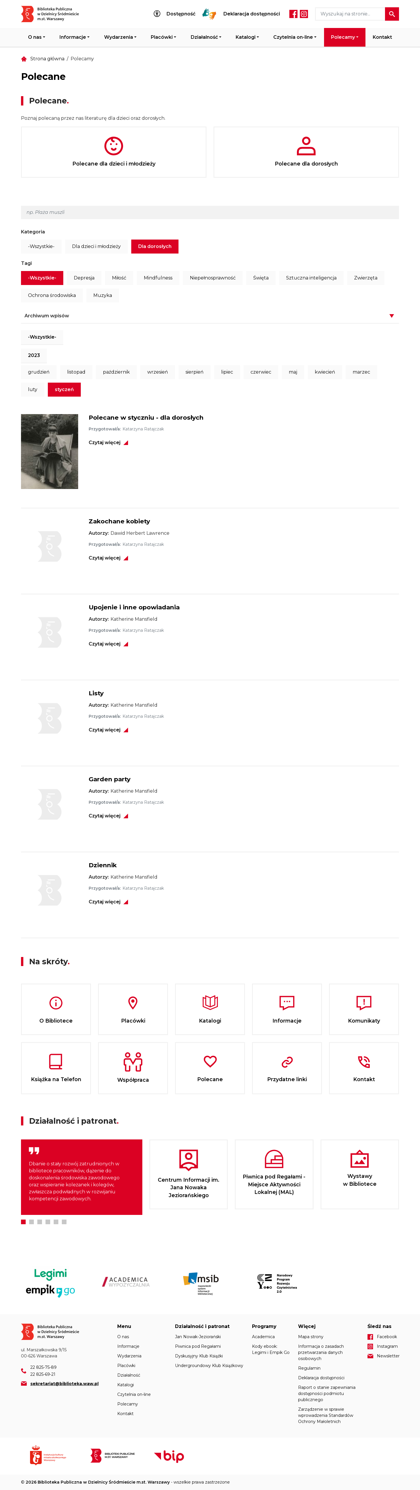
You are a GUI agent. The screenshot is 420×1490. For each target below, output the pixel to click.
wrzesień (157, 372)
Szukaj (392, 14)
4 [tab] (48, 1222)
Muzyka (102, 295)
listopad (76, 372)
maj (293, 372)
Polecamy (343, 37)
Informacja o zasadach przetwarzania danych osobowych (321, 1352)
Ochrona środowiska (52, 295)
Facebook (293, 14)
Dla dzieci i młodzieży (96, 246)
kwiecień (325, 372)
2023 (34, 355)
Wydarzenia (118, 37)
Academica (263, 1336)
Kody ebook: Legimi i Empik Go (271, 1349)
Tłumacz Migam (209, 14)
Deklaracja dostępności (251, 14)
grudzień (39, 372)
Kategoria (33, 232)
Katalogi (246, 37)
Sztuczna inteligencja (311, 278)
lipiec (227, 372)
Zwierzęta (365, 278)
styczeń (64, 389)
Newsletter (388, 1356)
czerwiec (261, 372)
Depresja (84, 278)
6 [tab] (64, 1222)
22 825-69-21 (42, 1374)
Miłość (119, 278)
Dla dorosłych (155, 246)
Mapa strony (310, 1336)
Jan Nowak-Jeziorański (198, 1336)
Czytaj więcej (104, 442)
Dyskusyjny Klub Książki (199, 1356)
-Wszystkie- (41, 246)
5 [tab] (56, 1222)
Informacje (73, 37)
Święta (261, 278)
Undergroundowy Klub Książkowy (209, 1365)
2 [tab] (31, 1222)
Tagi (26, 263)
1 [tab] (23, 1222)
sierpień (195, 372)
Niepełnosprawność (213, 278)
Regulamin (309, 1368)
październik (116, 372)
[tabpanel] (81, 1177)
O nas (35, 37)
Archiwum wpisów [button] (46, 316)
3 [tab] (39, 1222)
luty (32, 389)
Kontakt (382, 37)
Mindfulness (158, 278)
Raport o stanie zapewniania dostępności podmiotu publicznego (327, 1393)
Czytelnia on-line (293, 37)
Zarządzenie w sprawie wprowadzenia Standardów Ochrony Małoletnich (325, 1415)
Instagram (304, 14)
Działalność (204, 37)
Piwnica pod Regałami (198, 1346)
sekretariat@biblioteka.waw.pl (64, 1383)
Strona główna (47, 58)
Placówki (162, 37)
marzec (361, 372)
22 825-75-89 (43, 1367)
